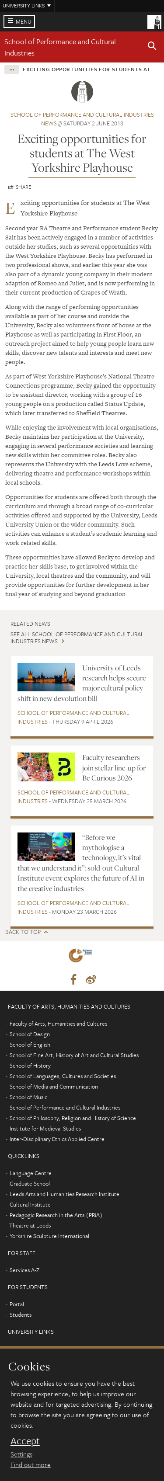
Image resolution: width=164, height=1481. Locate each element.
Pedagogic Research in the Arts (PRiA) (56, 1214)
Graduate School (30, 1183)
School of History (30, 1065)
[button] (152, 47)
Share (23, 187)
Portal (17, 1304)
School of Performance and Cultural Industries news (82, 119)
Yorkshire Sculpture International (49, 1235)
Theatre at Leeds (30, 1225)
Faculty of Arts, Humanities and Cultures (58, 1023)
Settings (21, 1454)
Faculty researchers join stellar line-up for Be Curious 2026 (114, 767)
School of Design (30, 1034)
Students (20, 1314)
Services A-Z (24, 1270)
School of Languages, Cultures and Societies (63, 1076)
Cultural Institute (30, 1204)
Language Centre (31, 1173)
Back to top (23, 932)
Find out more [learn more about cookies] (30, 1464)
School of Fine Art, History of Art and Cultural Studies (74, 1055)
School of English (30, 1044)
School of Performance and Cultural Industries (73, 717)
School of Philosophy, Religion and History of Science (73, 1117)
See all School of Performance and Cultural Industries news (77, 637)
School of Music (28, 1097)
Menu (23, 21)
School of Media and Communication (54, 1086)
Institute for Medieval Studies (45, 1128)
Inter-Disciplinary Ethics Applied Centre (57, 1138)
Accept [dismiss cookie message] (25, 1441)
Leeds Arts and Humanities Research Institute (64, 1194)
